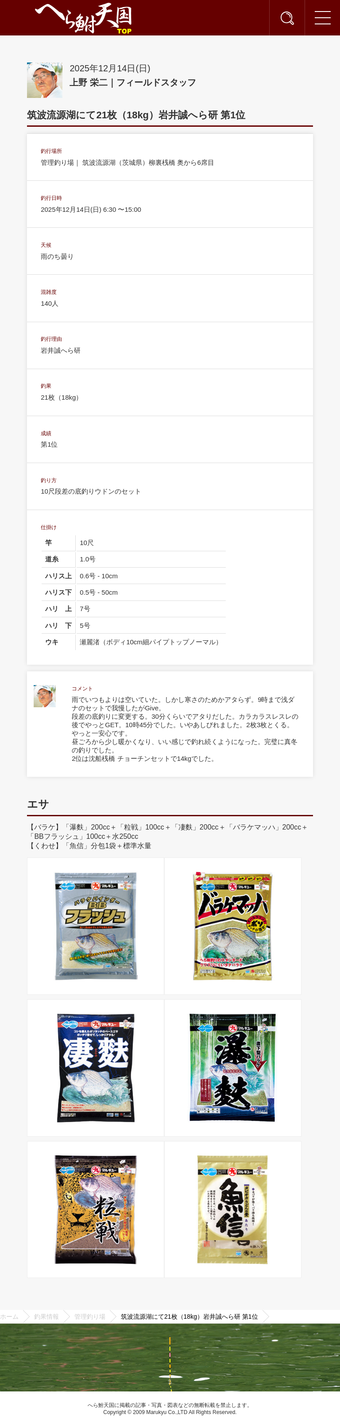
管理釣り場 (89, 1316)
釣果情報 (46, 1316)
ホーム (9, 1316)
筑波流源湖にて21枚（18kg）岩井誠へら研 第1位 (189, 1316)
